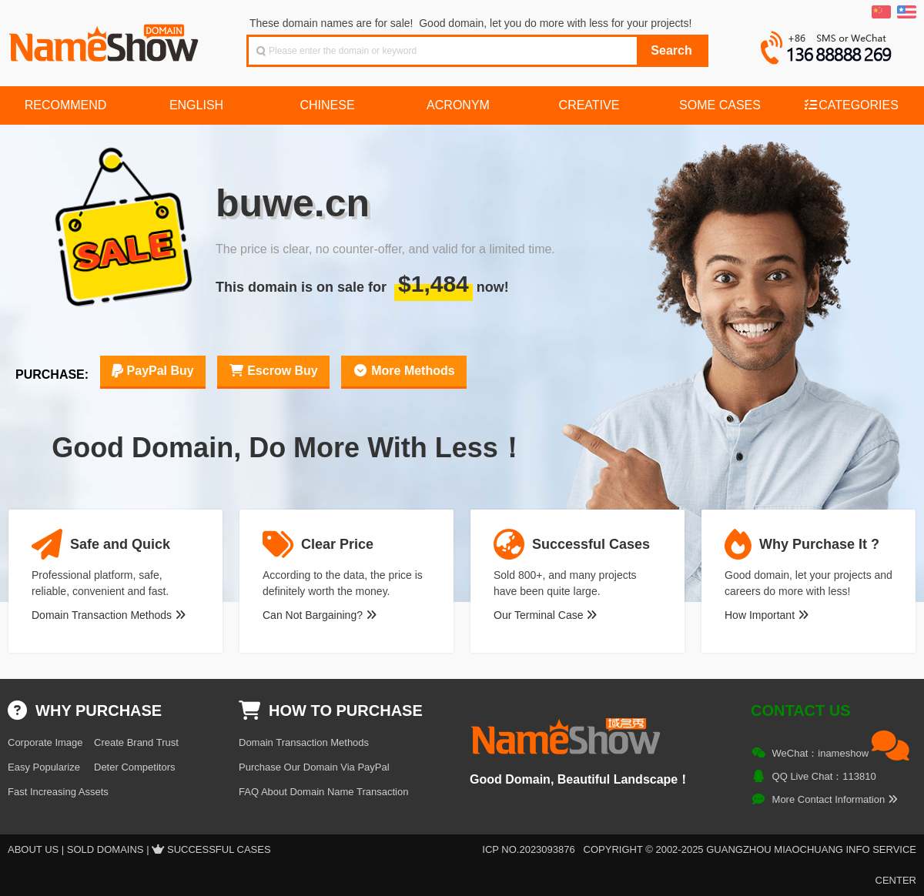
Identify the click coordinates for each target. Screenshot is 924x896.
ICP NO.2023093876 (528, 849)
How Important (766, 615)
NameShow (105, 38)
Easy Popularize (44, 767)
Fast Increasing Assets (58, 791)
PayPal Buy (153, 370)
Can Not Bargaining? (320, 615)
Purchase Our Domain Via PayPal (314, 767)
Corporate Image (45, 742)
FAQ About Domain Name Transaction (323, 791)
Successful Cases (219, 849)
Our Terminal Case (545, 615)
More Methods (404, 370)
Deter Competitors (134, 767)
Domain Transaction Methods (109, 615)
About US (33, 849)
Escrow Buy (273, 370)
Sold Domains (105, 849)
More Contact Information (835, 799)
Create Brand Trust (136, 742)
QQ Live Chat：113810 (824, 776)
